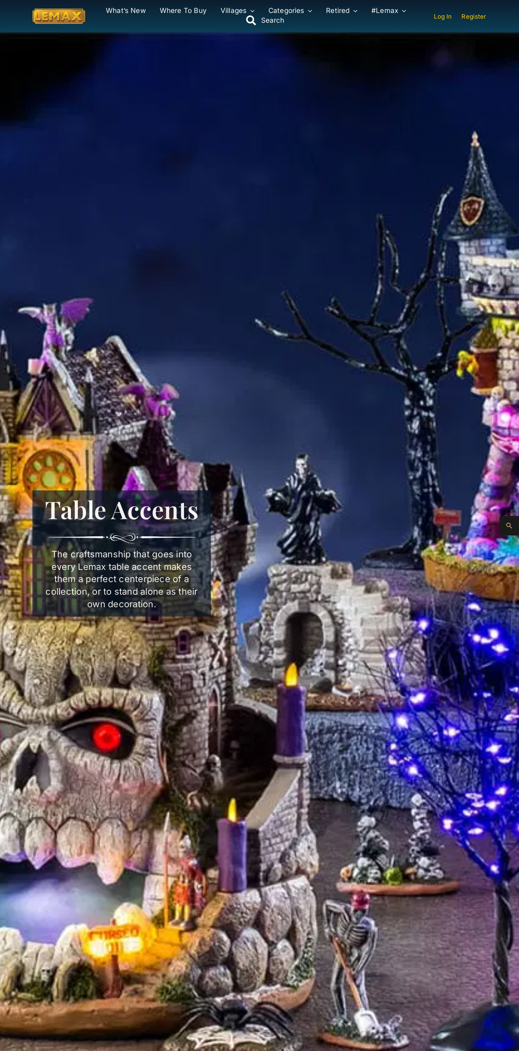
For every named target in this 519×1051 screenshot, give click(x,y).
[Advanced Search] (509, 525)
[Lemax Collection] (58, 12)
